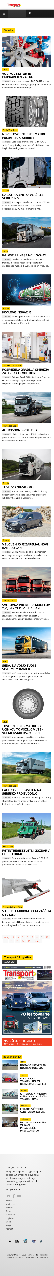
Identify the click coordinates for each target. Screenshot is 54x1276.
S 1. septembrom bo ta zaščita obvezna (26, 912)
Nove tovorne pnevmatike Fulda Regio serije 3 (24, 135)
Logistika (10, 1218)
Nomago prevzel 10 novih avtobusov (33, 1066)
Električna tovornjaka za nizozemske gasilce (33, 1081)
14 (23, 941)
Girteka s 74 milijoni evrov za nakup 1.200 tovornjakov (34, 1096)
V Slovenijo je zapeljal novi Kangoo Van (25, 545)
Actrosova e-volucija (19, 430)
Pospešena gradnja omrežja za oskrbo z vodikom (25, 371)
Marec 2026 (9, 961)
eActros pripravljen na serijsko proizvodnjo (21, 791)
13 (17, 941)
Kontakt (9, 1228)
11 (5, 941)
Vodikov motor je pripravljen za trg (17, 75)
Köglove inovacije (17, 312)
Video (8, 1221)
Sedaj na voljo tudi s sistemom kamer (19, 667)
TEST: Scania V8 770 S (18, 487)
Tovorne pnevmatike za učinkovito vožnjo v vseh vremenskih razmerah (22, 729)
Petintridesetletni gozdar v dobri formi (26, 852)
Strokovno (10, 1214)
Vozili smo (10, 1204)
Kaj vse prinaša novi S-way (24, 255)
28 (47, 1257)
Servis (8, 1211)
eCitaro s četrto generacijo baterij (32, 1110)
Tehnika (9, 1207)
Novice (9, 1200)
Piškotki (43, 1255)
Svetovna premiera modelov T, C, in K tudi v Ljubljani (26, 606)
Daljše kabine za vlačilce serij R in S (23, 196)
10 (47, 937)
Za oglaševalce (13, 1189)
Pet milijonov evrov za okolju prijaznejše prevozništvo (33, 1126)
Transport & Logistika (17, 957)
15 (29, 941)
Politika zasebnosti (15, 1257)
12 (11, 941)
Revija (8, 1225)
